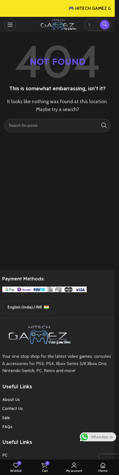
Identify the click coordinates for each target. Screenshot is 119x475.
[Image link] (37, 334)
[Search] (57, 125)
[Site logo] (57, 24)
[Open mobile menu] (10, 24)
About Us (11, 399)
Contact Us (12, 408)
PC (4, 455)
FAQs (7, 426)
